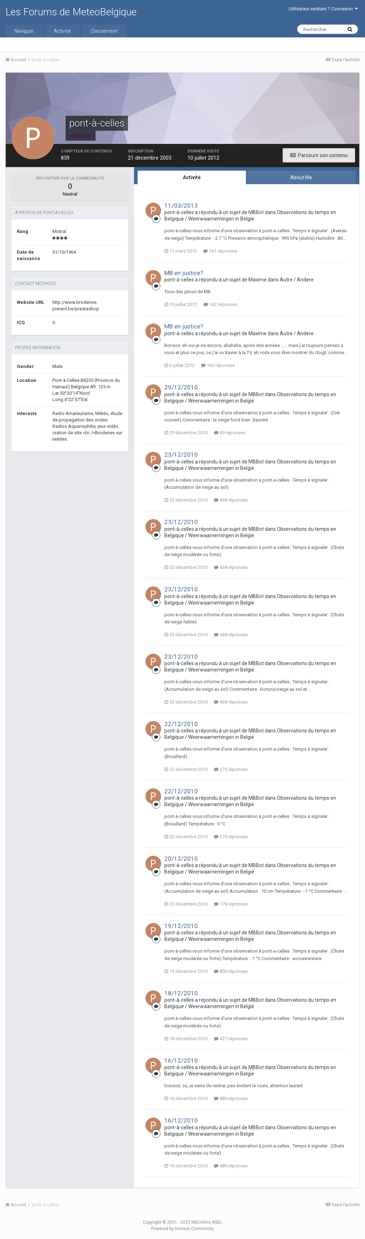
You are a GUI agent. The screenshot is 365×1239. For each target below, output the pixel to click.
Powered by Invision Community (182, 1228)
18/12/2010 (181, 993)
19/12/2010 (181, 925)
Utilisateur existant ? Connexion (323, 8)
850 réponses (231, 971)
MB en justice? (183, 272)
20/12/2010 (181, 858)
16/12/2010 (181, 1060)
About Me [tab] (301, 177)
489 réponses (231, 1098)
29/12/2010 (181, 387)
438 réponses (231, 500)
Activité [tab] (192, 177)
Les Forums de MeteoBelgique (71, 12)
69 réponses (229, 432)
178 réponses (231, 904)
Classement (104, 31)
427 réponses (231, 1038)
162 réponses (220, 304)
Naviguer (24, 31)
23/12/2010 (181, 454)
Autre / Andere (297, 279)
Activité (62, 31)
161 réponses (220, 251)
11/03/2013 (181, 205)
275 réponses (231, 769)
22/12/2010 (181, 723)
